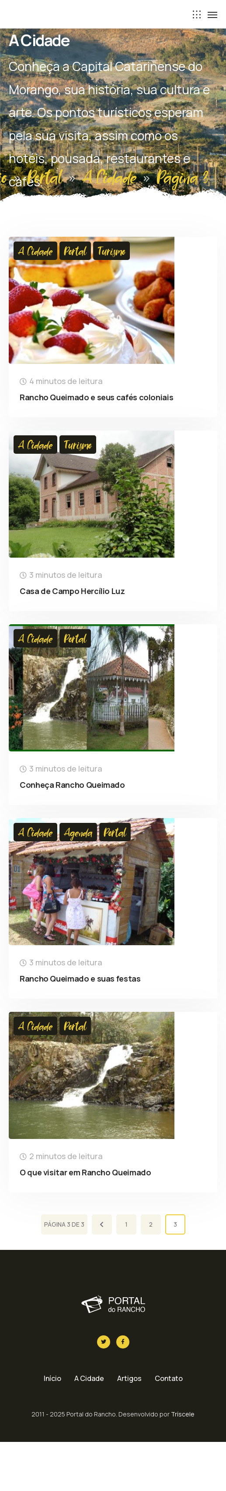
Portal (45, 176)
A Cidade (109, 176)
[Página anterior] (102, 1224)
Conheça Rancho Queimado (72, 784)
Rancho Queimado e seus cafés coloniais (96, 397)
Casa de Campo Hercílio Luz (72, 591)
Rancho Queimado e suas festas (80, 978)
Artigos (129, 1378)
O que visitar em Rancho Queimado (85, 1172)
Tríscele (183, 1414)
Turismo (111, 251)
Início (52, 1378)
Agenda (78, 832)
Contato (169, 1378)
